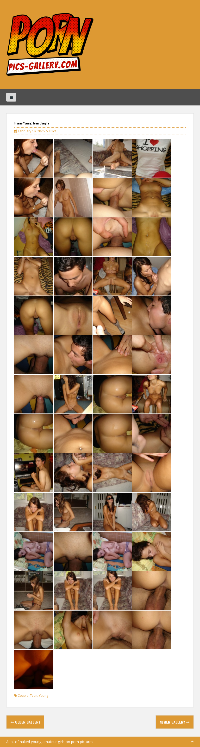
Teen (33, 695)
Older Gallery (25, 722)
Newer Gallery (175, 722)
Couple (23, 695)
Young (43, 695)
